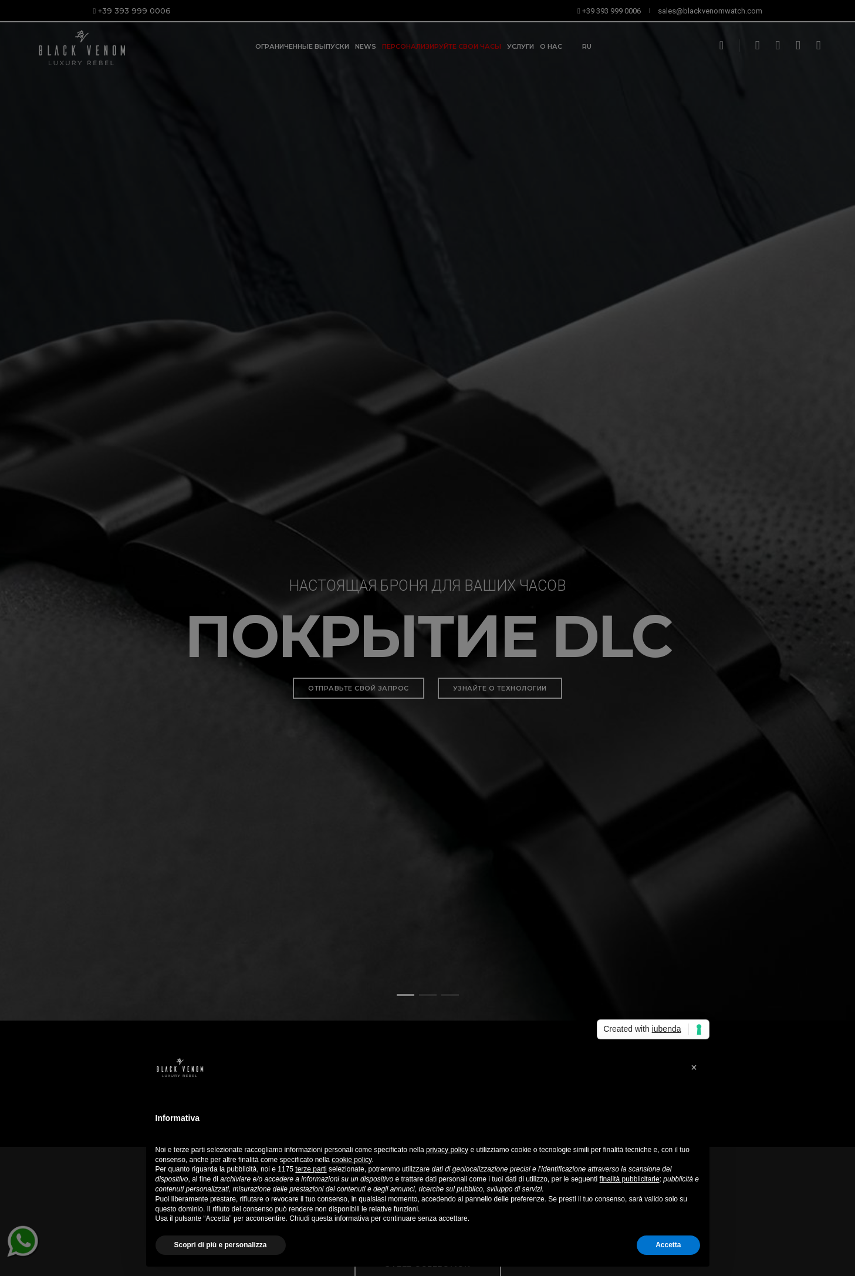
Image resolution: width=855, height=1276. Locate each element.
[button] (694, 1067)
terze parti (310, 1169)
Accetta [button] (668, 1245)
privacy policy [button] (447, 1150)
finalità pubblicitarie (630, 1179)
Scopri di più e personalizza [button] (220, 1245)
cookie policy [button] (351, 1160)
